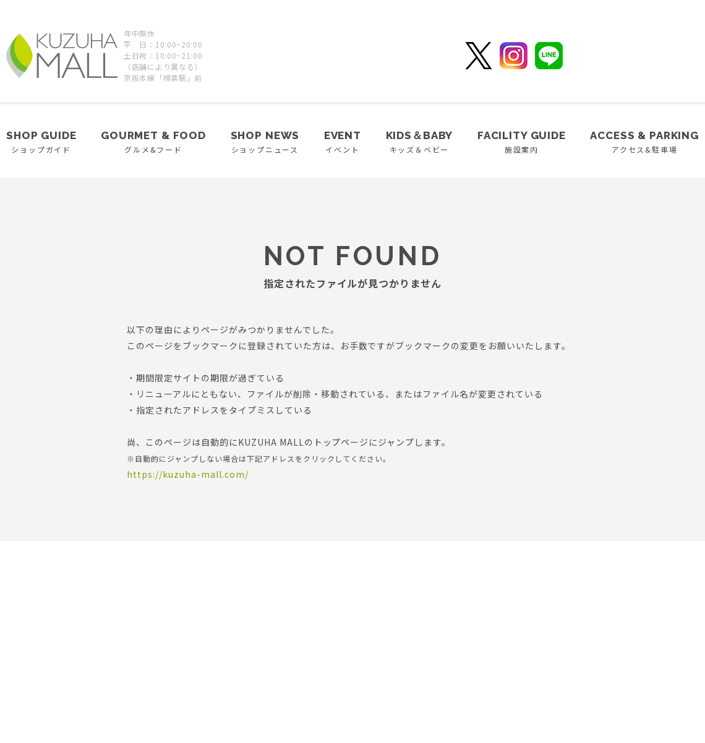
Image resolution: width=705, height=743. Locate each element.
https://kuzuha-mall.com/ (188, 474)
